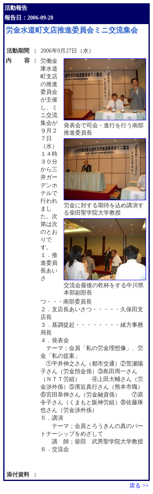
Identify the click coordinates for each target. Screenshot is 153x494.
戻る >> (139, 486)
